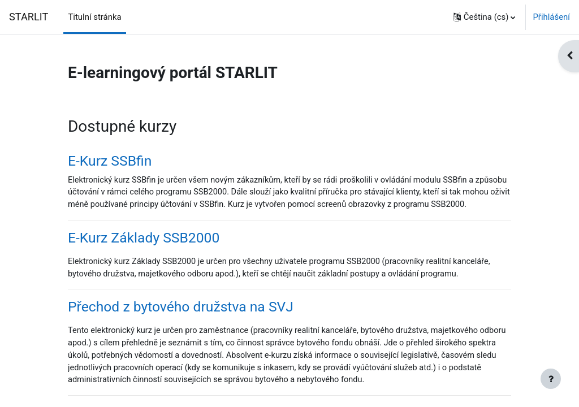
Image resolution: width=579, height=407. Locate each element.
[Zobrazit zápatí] (551, 379)
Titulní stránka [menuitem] (94, 17)
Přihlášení (551, 17)
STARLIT (28, 17)
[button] (484, 17)
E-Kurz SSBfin (110, 161)
